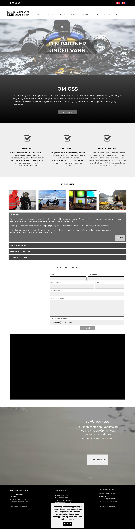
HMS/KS (117, 15)
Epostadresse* (55, 283)
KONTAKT (84, 15)
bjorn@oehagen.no (110, 501)
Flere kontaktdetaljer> (64, 506)
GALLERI (106, 15)
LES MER (67, 112)
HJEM (39, 15)
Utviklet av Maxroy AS (63, 519)
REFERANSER (95, 15)
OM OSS (50, 15)
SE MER (120, 238)
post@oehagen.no (67, 503)
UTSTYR (73, 15)
